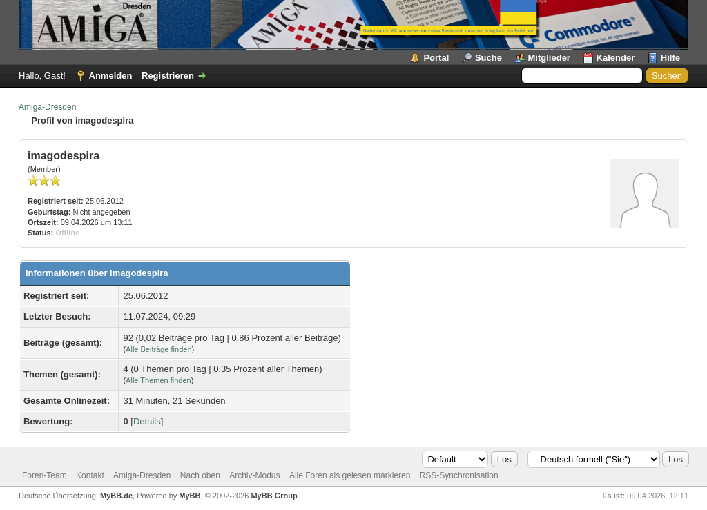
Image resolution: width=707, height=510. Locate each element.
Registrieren (168, 75)
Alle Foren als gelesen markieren (349, 475)
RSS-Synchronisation (459, 475)
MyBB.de (116, 495)
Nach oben (200, 475)
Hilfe (670, 57)
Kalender (616, 57)
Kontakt (90, 475)
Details (147, 421)
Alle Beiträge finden (158, 349)
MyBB (189, 495)
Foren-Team (44, 475)
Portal (436, 57)
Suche (488, 57)
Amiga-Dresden (47, 107)
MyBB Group (274, 495)
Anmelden (111, 75)
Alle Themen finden (158, 380)
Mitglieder (549, 57)
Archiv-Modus (254, 475)
